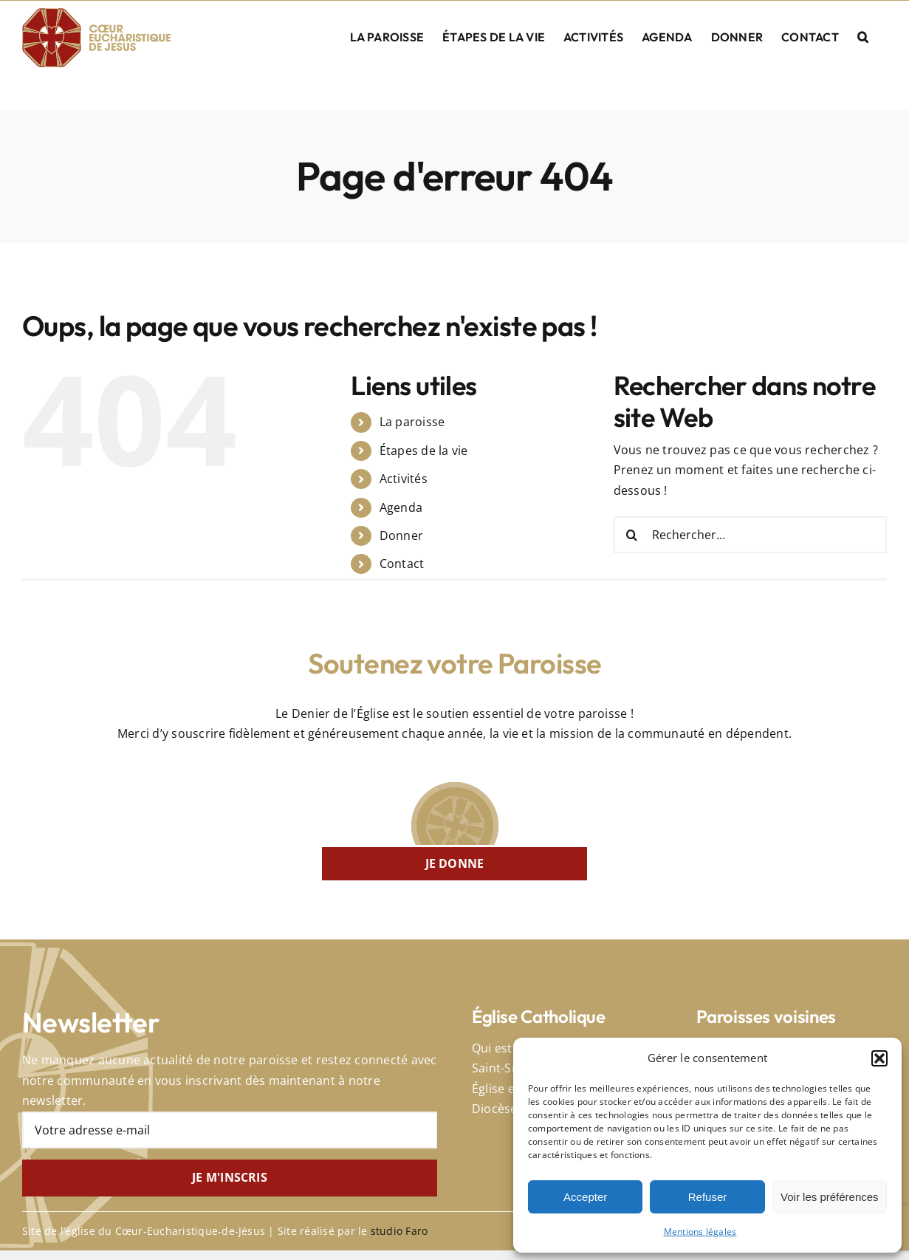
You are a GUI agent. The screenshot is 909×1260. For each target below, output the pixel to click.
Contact (402, 563)
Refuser (707, 1197)
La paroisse (412, 422)
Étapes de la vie (424, 450)
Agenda (401, 507)
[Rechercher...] (750, 534)
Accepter (585, 1197)
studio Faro (399, 1231)
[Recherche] (632, 534)
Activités (404, 478)
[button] (879, 1058)
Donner (401, 535)
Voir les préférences (830, 1197)
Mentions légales (700, 1231)
